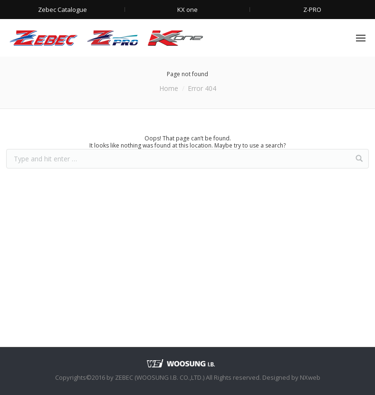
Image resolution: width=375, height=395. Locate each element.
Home (168, 88)
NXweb (310, 377)
